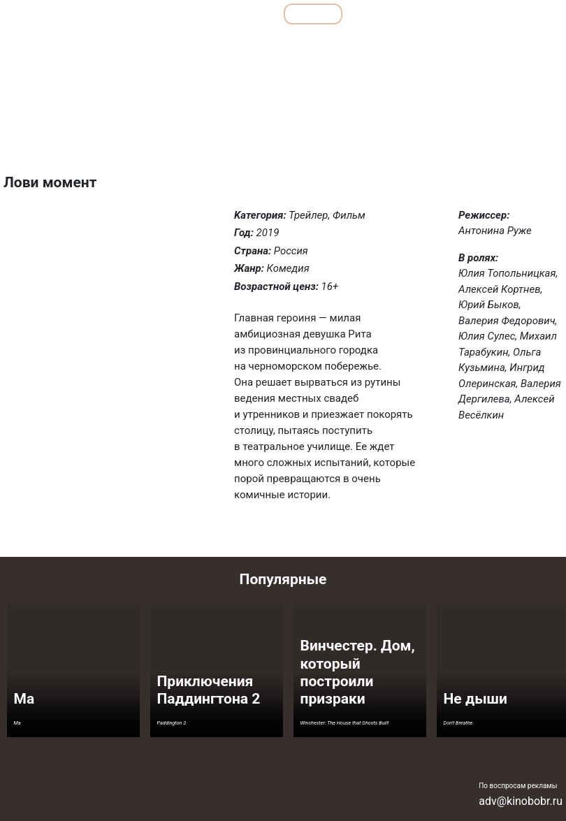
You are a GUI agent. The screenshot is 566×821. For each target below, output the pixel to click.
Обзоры (110, 13)
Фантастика (529, 44)
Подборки (185, 13)
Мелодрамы (352, 44)
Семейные (416, 44)
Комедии (289, 44)
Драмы (236, 44)
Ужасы (471, 44)
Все (250, 13)
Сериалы (486, 13)
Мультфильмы (399, 13)
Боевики (121, 44)
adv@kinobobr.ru (521, 801)
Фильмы (313, 13)
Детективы (180, 44)
